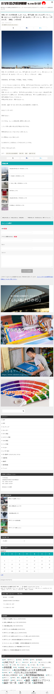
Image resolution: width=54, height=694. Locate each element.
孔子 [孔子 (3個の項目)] (11, 672)
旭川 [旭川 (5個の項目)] (22, 675)
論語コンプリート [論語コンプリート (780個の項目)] (41, 680)
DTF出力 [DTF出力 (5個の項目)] (19, 659)
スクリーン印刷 (6, 437)
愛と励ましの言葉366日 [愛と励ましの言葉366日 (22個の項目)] (11, 675)
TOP (10, 586)
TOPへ (47, 692)
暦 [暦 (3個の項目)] (18, 677)
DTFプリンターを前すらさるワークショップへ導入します (17, 636)
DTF (4, 419)
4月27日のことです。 (14, 190)
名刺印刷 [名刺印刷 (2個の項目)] (5, 672)
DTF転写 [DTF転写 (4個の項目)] (26, 659)
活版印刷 (5, 457)
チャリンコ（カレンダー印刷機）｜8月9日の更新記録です (17, 643)
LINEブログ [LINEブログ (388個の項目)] (9, 662)
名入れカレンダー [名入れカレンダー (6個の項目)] (37, 667)
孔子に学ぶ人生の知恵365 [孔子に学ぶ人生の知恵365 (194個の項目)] (26, 673)
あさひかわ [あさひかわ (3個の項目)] (26, 662)
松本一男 (21, 153)
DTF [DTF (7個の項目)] (5, 659)
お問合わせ (33, 692)
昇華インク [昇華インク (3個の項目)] (49, 675)
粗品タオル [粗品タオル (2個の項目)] (20, 680)
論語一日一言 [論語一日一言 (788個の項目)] (10, 683)
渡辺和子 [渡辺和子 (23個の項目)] (6, 680)
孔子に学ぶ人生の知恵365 (11, 153)
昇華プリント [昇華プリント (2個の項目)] (6, 677)
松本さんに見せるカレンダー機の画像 (13, 646)
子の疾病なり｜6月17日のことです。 (17, 205)
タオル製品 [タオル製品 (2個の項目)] (6, 664)
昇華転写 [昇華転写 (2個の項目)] (13, 677)
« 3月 (2, 574)
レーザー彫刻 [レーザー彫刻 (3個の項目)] (41, 664)
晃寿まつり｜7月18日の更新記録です (12, 650)
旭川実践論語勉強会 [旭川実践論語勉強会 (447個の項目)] (35, 675)
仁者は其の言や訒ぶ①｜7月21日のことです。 (19, 168)
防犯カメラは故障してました (14, 498)
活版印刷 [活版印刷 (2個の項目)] (42, 677)
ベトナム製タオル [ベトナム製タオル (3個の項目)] (22, 664)
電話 (20, 692)
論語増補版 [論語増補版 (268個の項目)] (38, 683)
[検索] (13, 411)
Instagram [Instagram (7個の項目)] (39, 659)
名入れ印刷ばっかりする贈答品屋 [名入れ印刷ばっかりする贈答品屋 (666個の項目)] (30, 670)
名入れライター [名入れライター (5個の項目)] (7, 670)
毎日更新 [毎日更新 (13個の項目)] (35, 677)
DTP (4, 423)
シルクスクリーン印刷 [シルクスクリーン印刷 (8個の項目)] (45, 662)
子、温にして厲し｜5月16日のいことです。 (18, 183)
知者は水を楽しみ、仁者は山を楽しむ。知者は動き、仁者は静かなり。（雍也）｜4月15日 (14, 217)
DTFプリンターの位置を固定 (14, 520)
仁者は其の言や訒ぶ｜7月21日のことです (18, 197)
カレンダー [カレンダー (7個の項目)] (34, 662)
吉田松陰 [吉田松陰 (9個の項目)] (22, 667)
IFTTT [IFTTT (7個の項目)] (32, 659)
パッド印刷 (5, 444)
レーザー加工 (6, 451)
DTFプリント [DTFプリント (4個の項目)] (11, 659)
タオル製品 (5, 440)
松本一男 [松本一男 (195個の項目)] (26, 678)
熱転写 (4, 461)
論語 (26, 153)
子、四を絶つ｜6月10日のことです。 (17, 175)
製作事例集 (5, 464)
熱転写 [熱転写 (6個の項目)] (13, 680)
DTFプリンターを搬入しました (15, 527)
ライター (5, 447)
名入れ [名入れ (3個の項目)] (28, 667)
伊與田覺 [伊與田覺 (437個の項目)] (8, 667)
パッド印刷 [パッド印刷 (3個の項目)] (13, 664)
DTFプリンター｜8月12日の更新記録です (13, 639)
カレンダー (5, 430)
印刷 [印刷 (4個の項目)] (16, 667)
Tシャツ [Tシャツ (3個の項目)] (19, 662)
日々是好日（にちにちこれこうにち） (10, 24)
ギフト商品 (5, 433)
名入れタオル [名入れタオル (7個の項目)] (47, 667)
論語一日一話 (32, 153)
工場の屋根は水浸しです (14, 513)
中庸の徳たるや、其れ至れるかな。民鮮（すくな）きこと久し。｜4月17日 (40, 217)
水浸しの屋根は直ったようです (15, 506)
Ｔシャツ (5, 468)
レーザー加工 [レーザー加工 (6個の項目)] (32, 664)
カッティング (6, 426)
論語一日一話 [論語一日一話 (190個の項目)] (25, 683)
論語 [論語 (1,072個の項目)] (28, 680)
